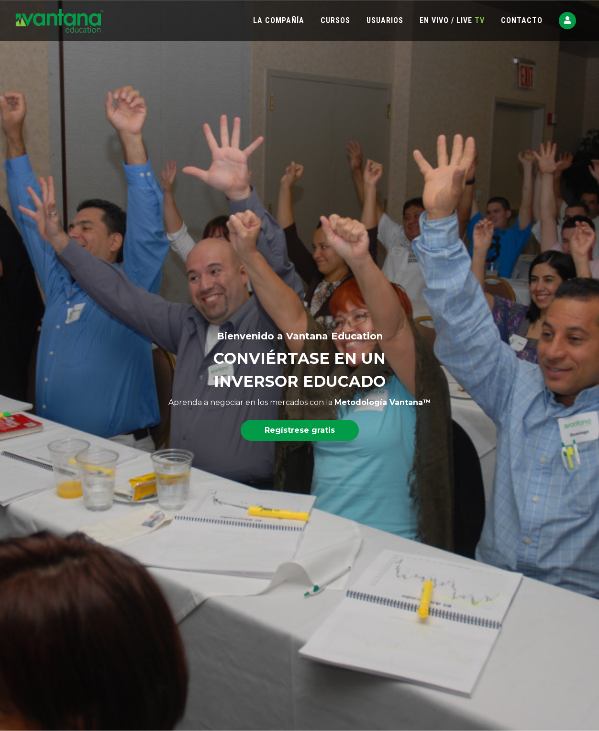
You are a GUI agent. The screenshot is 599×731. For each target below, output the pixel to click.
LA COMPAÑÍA (278, 20)
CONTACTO (522, 20)
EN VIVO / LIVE (452, 20)
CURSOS (335, 20)
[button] (567, 20)
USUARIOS (384, 20)
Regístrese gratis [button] (300, 430)
